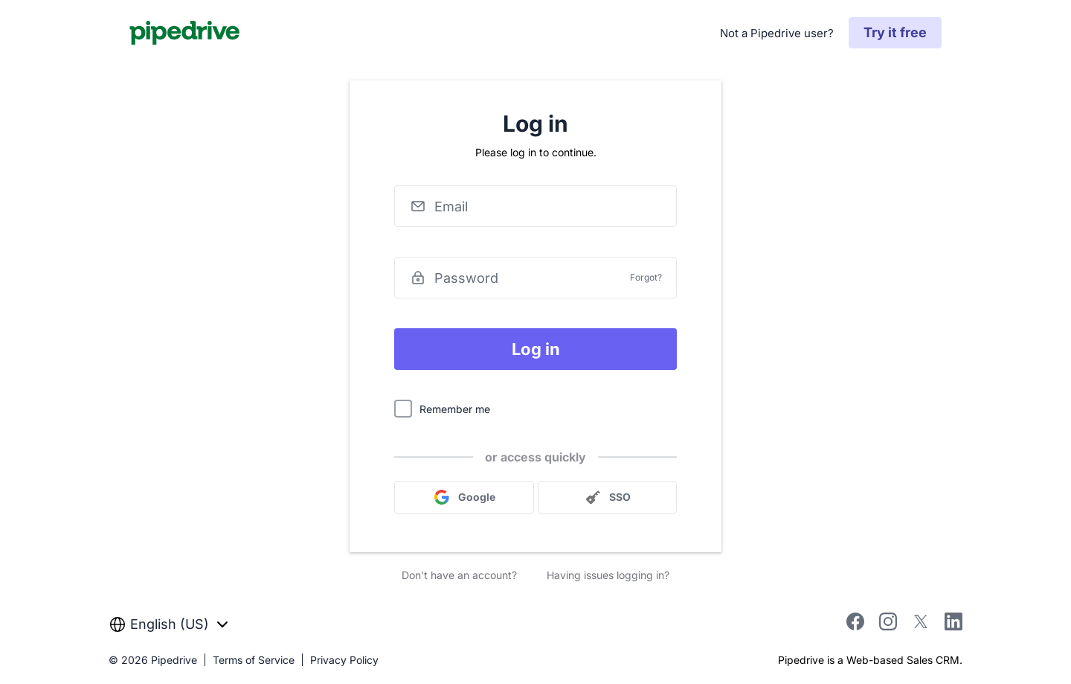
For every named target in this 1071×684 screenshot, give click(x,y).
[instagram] (888, 625)
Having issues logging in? (608, 575)
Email (451, 206)
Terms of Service (254, 659)
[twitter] (921, 625)
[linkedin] (953, 624)
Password (466, 278)
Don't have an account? (459, 575)
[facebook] (855, 625)
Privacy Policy (344, 659)
